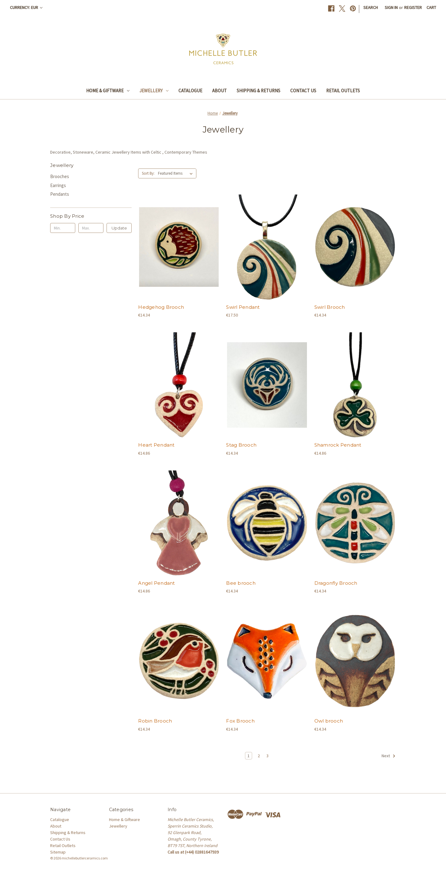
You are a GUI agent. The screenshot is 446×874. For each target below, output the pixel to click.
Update (119, 227)
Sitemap (58, 852)
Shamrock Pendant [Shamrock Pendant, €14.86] (337, 445)
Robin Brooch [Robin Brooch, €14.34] (155, 721)
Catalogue (190, 91)
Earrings (58, 185)
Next (389, 756)
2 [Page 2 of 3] (259, 755)
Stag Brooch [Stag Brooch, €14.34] (241, 445)
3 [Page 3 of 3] (267, 755)
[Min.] (62, 228)
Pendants (59, 194)
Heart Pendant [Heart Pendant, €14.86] (156, 445)
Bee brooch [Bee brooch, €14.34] (241, 583)
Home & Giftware (107, 91)
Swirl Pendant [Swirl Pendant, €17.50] (243, 307)
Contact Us (303, 91)
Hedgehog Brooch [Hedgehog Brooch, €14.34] (161, 307)
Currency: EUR (26, 7)
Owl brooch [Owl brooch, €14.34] (328, 721)
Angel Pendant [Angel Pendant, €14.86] (156, 583)
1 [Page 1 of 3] (248, 755)
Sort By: (148, 173)
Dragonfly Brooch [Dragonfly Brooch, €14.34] (335, 583)
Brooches (59, 176)
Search (370, 7)
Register (413, 7)
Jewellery (153, 91)
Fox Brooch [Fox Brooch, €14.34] (240, 721)
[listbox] (176, 173)
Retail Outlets (343, 91)
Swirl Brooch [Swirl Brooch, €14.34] (329, 307)
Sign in (391, 7)
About (219, 91)
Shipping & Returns (258, 91)
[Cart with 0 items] (431, 7)
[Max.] (90, 228)
